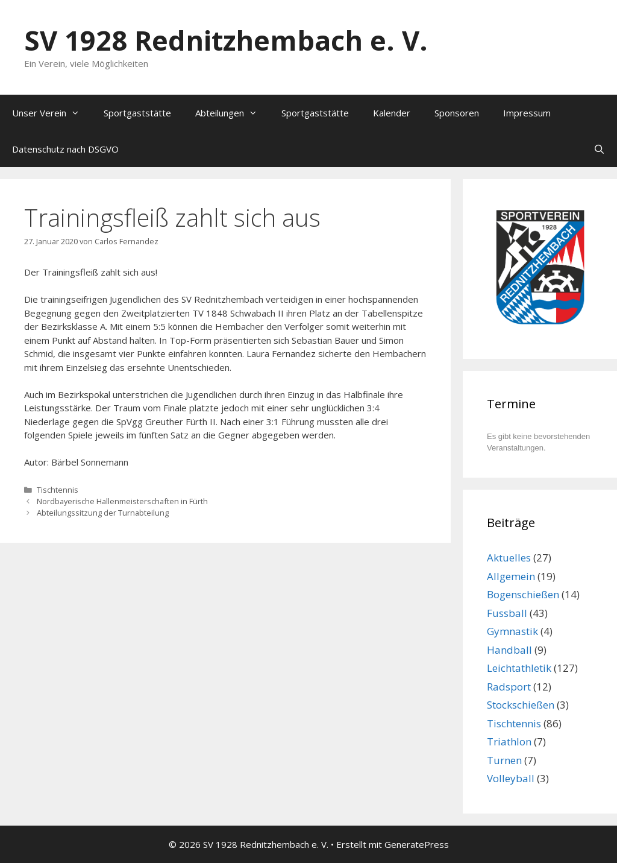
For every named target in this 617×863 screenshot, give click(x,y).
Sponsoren (456, 113)
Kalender (391, 113)
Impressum (527, 113)
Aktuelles (509, 557)
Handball (509, 650)
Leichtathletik (519, 668)
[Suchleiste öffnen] (599, 149)
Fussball (507, 613)
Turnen (504, 760)
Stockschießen (520, 705)
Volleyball (510, 778)
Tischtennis (57, 489)
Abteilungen (232, 113)
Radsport (509, 687)
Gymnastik (512, 631)
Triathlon (509, 741)
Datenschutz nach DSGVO (65, 149)
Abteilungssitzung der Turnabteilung (103, 512)
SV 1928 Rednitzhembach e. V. (226, 40)
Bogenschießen (523, 594)
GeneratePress (416, 844)
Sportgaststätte (137, 113)
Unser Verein (52, 113)
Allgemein (511, 576)
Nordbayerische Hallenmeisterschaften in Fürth (122, 501)
